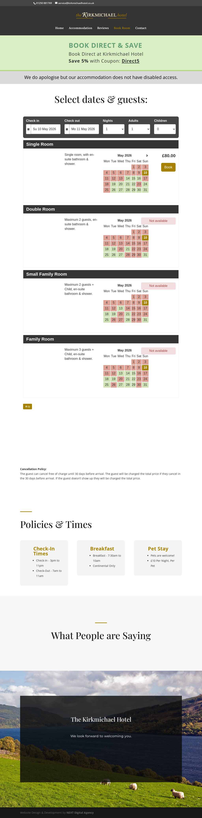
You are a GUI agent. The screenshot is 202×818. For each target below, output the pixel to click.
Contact (140, 28)
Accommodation (80, 28)
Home (59, 28)
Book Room (122, 28)
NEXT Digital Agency (80, 812)
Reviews (103, 28)
